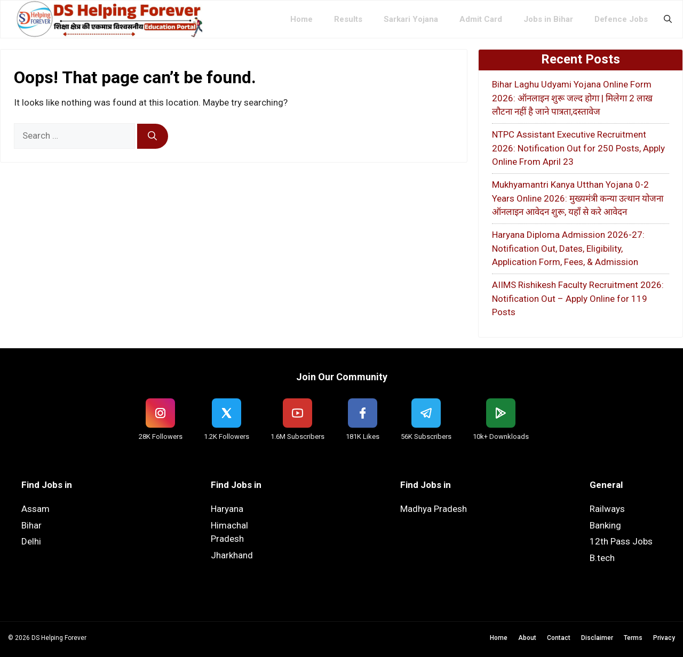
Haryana (227, 508)
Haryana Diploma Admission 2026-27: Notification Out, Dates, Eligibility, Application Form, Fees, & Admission (568, 248)
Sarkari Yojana (411, 19)
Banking (605, 525)
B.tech (602, 557)
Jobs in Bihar (548, 19)
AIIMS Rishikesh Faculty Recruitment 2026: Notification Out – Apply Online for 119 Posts (578, 298)
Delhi (31, 541)
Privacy (664, 638)
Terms (633, 638)
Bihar (31, 525)
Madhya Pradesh (433, 508)
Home (301, 19)
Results (348, 19)
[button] (667, 19)
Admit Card (480, 19)
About (527, 638)
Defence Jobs (621, 19)
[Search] (152, 136)
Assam (35, 508)
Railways (607, 508)
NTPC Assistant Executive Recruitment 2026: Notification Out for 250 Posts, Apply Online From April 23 (578, 148)
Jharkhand (232, 555)
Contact (558, 638)
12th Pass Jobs (621, 541)
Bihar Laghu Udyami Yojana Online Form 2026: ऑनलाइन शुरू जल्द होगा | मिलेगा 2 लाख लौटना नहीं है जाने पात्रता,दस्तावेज (572, 98)
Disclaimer (597, 638)
